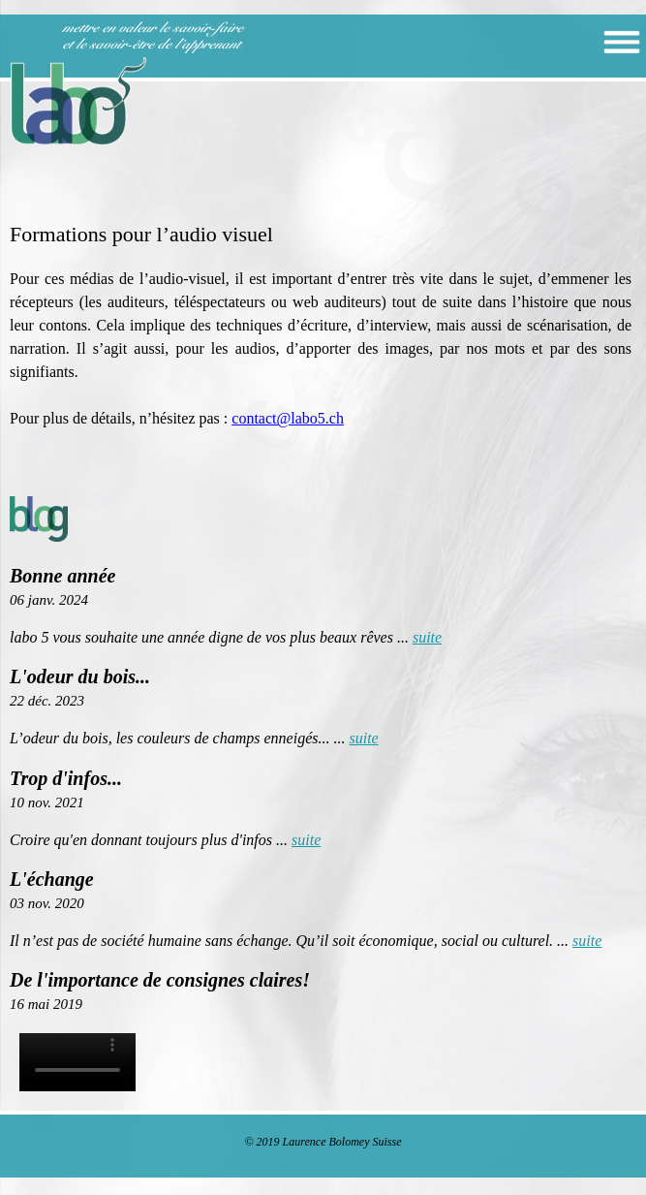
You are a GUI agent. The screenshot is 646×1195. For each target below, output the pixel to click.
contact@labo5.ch (287, 418)
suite (427, 637)
